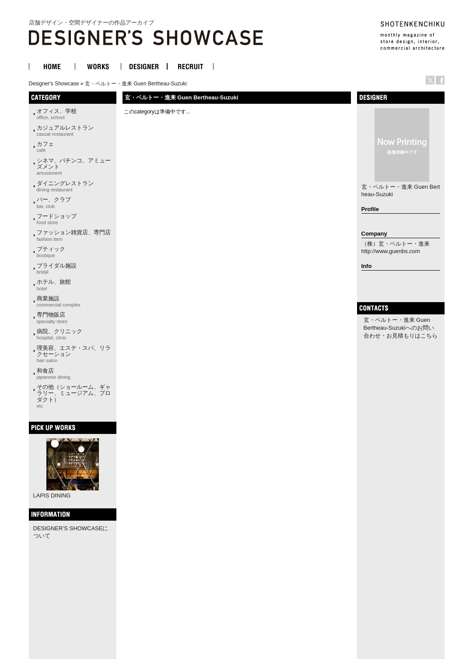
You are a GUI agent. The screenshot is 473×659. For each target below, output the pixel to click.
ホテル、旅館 (54, 284)
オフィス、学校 (57, 114)
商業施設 (59, 301)
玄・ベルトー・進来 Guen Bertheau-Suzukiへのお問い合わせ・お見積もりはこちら (401, 328)
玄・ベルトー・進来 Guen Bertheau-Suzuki (136, 84)
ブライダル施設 (57, 268)
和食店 (53, 373)
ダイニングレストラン (65, 186)
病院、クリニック (59, 334)
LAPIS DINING (52, 495)
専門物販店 (52, 317)
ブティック (51, 252)
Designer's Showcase (54, 84)
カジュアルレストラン (65, 130)
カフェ (45, 147)
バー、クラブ (54, 202)
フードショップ (57, 219)
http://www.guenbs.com (390, 251)
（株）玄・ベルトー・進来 (395, 243)
